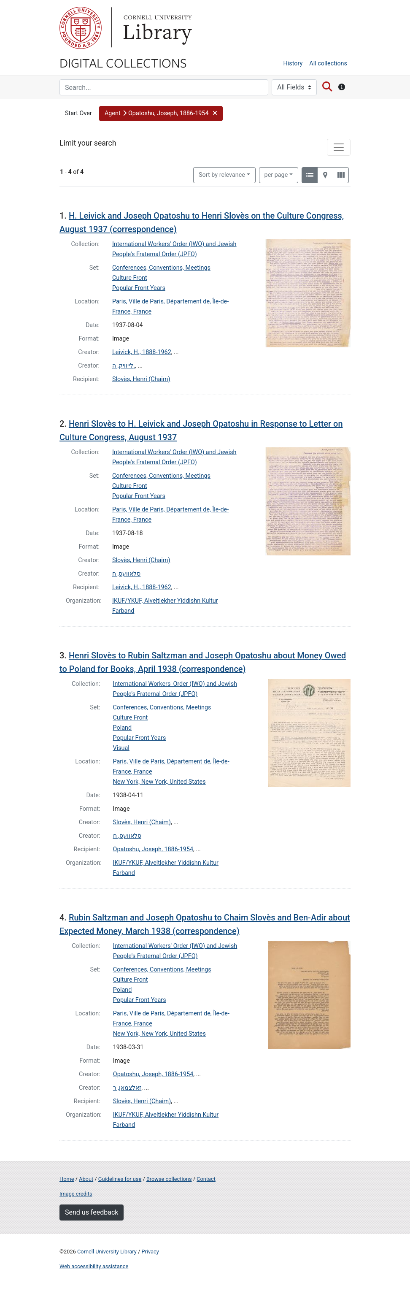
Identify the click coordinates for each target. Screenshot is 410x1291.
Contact (206, 1179)
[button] (161, 113)
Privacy (150, 1251)
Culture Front (129, 277)
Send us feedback (91, 1212)
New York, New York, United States (159, 781)
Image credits (75, 1194)
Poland (122, 727)
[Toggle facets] (339, 147)
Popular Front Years (138, 288)
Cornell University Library (107, 1251)
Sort (222, 175)
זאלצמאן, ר (127, 1087)
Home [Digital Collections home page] (66, 1179)
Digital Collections (123, 62)
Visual (121, 748)
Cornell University (80, 28)
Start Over (78, 113)
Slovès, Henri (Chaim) (141, 379)
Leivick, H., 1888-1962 (141, 352)
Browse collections (169, 1179)
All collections (328, 63)
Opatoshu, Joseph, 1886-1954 (153, 849)
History (293, 63)
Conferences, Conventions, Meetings (161, 267)
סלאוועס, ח (126, 573)
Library (156, 28)
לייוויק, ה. (123, 365)
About (86, 1179)
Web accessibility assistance (93, 1266)
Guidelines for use (119, 1179)
